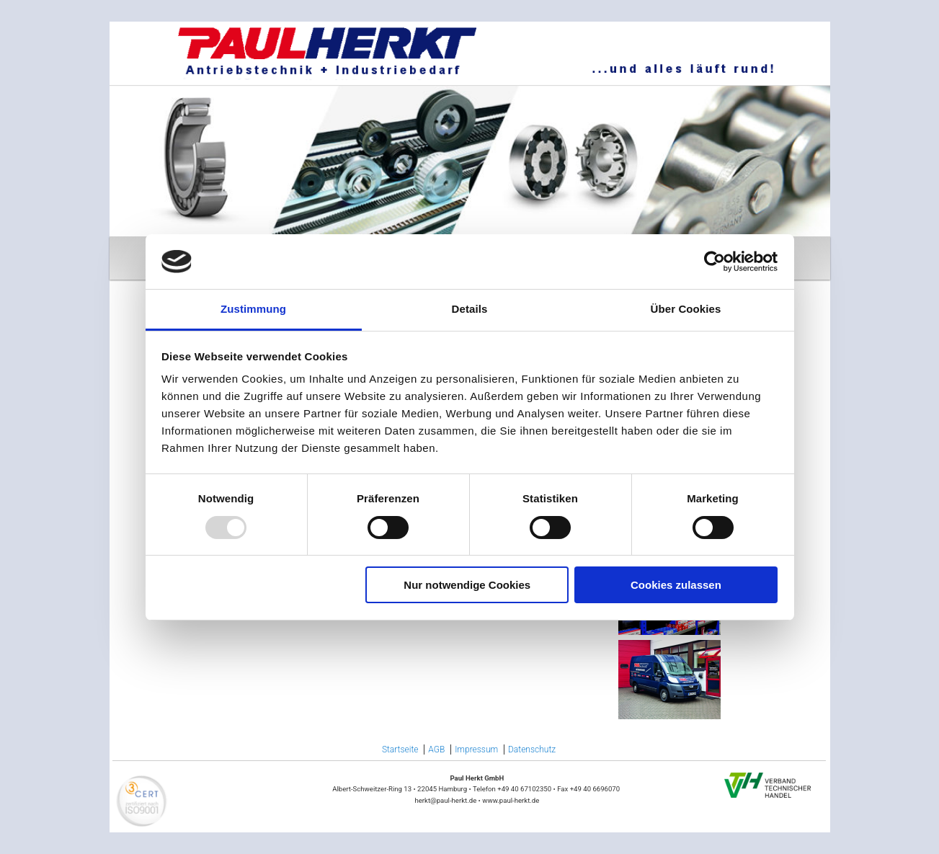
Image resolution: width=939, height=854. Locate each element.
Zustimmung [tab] (253, 309)
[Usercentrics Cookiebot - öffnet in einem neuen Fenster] (714, 261)
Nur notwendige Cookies (467, 585)
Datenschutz (532, 749)
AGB (436, 749)
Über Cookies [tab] (686, 309)
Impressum (476, 749)
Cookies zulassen (676, 585)
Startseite (400, 749)
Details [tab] (470, 309)
